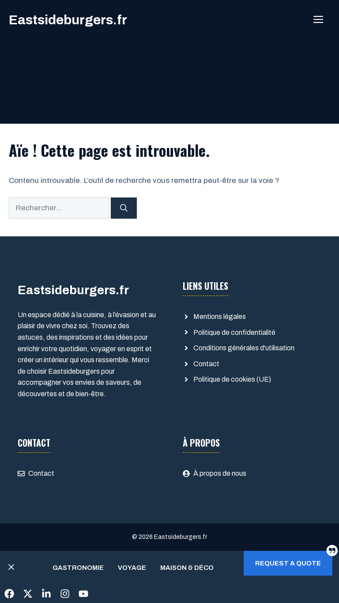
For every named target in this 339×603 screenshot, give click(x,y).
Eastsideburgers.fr (68, 20)
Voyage (132, 567)
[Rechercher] (124, 208)
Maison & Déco (187, 567)
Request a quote (288, 563)
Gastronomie (78, 567)
